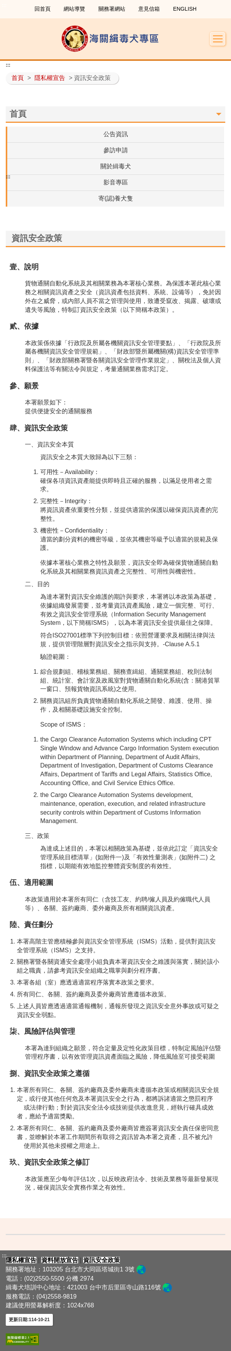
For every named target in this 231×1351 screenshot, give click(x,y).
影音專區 (115, 182)
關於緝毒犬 (115, 166)
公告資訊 (115, 134)
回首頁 (42, 9)
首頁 (17, 78)
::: (4, 5)
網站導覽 (74, 9)
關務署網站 (111, 9)
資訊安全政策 (101, 1260)
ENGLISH (185, 9)
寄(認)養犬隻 (115, 198)
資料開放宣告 (59, 1260)
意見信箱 (149, 9)
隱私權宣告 (49, 78)
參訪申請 (115, 150)
